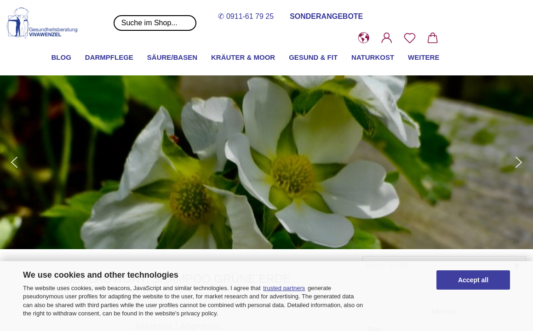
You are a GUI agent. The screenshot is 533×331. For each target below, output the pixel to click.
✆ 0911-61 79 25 (246, 16)
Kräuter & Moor (243, 57)
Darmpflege (109, 57)
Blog (61, 57)
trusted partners (284, 288)
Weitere (423, 57)
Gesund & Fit (313, 57)
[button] (363, 38)
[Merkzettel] (409, 38)
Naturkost (372, 57)
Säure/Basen (172, 57)
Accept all (473, 280)
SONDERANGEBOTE (326, 16)
